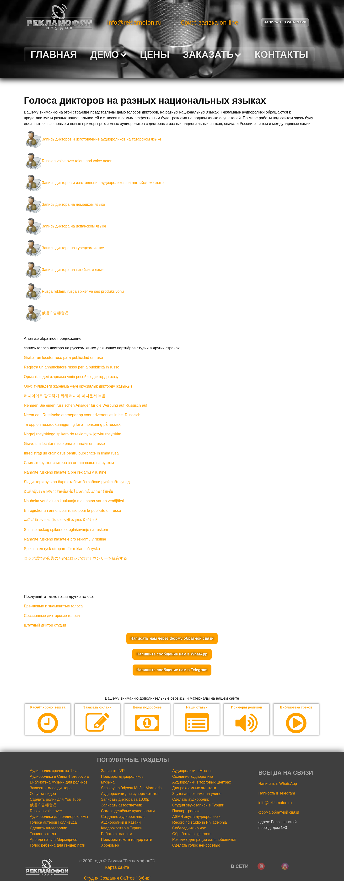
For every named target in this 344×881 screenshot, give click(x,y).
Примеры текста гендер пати (126, 840)
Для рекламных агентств (194, 788)
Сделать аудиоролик (190, 800)
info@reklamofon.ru (134, 22)
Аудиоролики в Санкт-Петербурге (59, 777)
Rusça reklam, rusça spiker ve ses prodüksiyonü (74, 291)
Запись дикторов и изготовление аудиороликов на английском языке (94, 183)
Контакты (281, 54)
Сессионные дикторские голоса (52, 616)
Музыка (108, 783)
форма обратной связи (278, 813)
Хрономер (110, 846)
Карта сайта (117, 867)
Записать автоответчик (121, 806)
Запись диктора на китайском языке (65, 270)
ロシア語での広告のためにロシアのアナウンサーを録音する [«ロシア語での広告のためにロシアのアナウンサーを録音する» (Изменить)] (75, 558)
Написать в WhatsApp (277, 784)
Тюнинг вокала (43, 834)
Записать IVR (113, 771)
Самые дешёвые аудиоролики (128, 811)
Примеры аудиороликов (122, 777)
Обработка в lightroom (191, 834)
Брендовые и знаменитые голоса (53, 606)
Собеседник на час (189, 829)
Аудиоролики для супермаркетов (130, 794)
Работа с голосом (116, 834)
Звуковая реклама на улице (196, 794)
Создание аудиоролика (192, 777)
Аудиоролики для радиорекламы (59, 817)
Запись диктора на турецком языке (64, 248)
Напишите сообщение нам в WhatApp (171, 654)
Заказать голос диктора (51, 788)
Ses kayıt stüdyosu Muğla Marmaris (131, 788)
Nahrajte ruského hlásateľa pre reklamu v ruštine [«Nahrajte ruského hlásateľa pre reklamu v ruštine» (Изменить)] (65, 472)
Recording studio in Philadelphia (199, 823)
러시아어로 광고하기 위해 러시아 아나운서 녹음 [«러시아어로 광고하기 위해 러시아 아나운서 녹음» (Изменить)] (65, 396)
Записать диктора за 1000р (125, 800)
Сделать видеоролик (48, 829)
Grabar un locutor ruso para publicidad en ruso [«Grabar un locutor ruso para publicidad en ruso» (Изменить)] (63, 358)
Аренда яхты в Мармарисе (53, 840)
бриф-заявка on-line (209, 22)
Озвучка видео (43, 794)
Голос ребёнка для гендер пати (57, 846)
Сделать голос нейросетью (196, 846)
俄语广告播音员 (46, 313)
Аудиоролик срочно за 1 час (55, 771)
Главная (54, 54)
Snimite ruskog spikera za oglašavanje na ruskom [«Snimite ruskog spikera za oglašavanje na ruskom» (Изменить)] (66, 530)
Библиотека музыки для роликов (59, 783)
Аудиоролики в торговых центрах (201, 783)
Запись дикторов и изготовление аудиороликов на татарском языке (92, 139)
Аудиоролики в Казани (121, 823)
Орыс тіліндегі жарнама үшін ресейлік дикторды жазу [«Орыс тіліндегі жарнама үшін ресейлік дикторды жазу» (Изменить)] (71, 377)
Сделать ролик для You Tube (55, 800)
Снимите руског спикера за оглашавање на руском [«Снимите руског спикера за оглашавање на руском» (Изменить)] (69, 463)
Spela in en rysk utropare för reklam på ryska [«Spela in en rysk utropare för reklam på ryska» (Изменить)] (62, 549)
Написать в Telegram (276, 794)
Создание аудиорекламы (123, 817)
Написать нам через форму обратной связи (172, 638)
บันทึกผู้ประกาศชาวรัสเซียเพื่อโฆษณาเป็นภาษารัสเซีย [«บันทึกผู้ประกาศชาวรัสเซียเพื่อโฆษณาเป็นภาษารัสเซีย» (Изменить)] (68, 491)
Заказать (212, 54)
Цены (155, 54)
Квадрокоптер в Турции (121, 829)
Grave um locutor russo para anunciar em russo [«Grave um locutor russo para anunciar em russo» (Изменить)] (64, 444)
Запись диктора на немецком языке (64, 204)
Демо (108, 54)
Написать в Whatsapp (285, 22)
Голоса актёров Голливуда (53, 823)
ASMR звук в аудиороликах (196, 817)
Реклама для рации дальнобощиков (204, 840)
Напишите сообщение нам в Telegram (172, 670)
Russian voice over (46, 811)
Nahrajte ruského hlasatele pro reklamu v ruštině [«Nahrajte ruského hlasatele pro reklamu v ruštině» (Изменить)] (65, 539)
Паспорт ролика (186, 811)
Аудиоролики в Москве (192, 771)
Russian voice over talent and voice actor (68, 161)
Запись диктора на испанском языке (65, 226)
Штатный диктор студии (45, 625)
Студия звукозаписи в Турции (198, 806)
